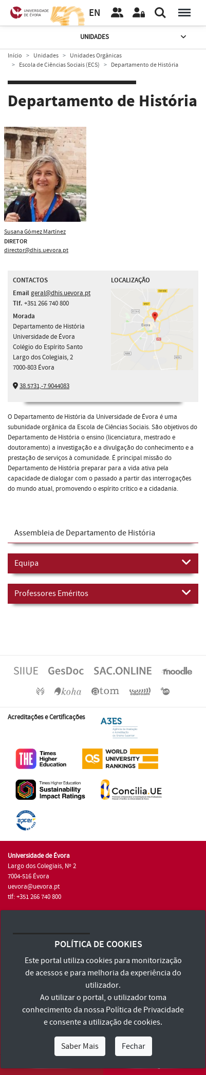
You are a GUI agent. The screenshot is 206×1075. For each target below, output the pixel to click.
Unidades (134, 37)
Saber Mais (80, 1046)
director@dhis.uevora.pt (36, 250)
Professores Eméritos (103, 593)
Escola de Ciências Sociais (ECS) (59, 65)
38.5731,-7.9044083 (44, 386)
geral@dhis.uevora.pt (60, 293)
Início (15, 56)
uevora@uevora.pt (34, 886)
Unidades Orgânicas (96, 56)
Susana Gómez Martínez (35, 232)
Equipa (103, 562)
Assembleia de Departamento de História (84, 533)
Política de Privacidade (145, 1010)
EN (94, 13)
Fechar (133, 1046)
